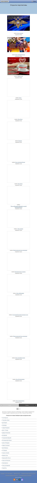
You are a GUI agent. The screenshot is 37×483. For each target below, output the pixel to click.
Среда (20, 97)
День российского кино (20, 357)
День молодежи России (20, 54)
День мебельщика (20, 293)
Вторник (20, 140)
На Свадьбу (4, 450)
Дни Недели (4, 422)
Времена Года (5, 455)
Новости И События (6, 460)
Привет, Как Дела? (6, 445)
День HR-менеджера (20, 379)
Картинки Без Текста (6, 457)
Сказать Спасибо (5, 452)
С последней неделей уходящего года (20, 314)
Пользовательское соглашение (25, 475)
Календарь (4, 425)
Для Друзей (4, 435)
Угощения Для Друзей (6, 437)
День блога (20, 119)
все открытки (4, 1)
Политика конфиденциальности (12, 475)
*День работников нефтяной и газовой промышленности (18, 207)
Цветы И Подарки (5, 442)
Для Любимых (5, 447)
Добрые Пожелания (6, 432)
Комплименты (5, 463)
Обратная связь (17, 473)
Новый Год (4, 468)
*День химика (20, 228)
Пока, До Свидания (6, 465)
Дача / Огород (5, 430)
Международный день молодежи (20, 250)
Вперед (27, 405)
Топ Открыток (5, 417)
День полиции (20, 33)
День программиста (20, 400)
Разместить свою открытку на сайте (28, 473)
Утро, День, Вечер (5, 420)
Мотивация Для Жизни (7, 440)
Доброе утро (20, 76)
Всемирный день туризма (20, 271)
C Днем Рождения (5, 427)
